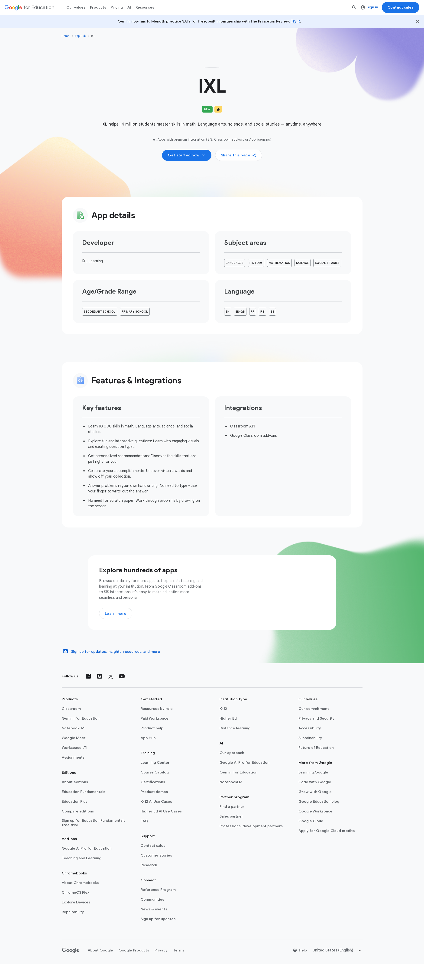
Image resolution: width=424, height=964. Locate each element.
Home (65, 36)
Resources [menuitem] (145, 7)
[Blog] (99, 678)
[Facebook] (88, 678)
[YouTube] (121, 678)
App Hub (80, 36)
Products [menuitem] (98, 7)
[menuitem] (117, 7)
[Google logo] (70, 952)
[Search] (354, 7)
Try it (295, 21)
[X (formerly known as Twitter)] (110, 678)
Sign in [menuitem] (369, 7)
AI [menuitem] (129, 7)
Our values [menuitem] (75, 7)
